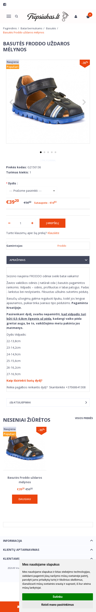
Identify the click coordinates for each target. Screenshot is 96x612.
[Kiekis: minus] (9, 223)
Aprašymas (17, 260)
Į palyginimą (48, 160)
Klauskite (53, 233)
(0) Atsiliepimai (20, 402)
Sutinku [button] (58, 596)
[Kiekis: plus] (32, 223)
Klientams (11, 559)
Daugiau (25, 499)
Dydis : (13, 183)
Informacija (12, 541)
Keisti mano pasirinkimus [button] (57, 604)
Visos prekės (84, 418)
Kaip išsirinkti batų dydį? (24, 380)
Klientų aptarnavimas (21, 550)
